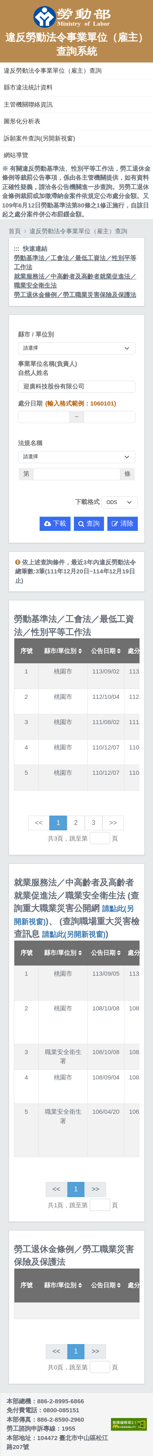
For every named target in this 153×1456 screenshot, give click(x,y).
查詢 (89, 523)
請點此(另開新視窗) (74, 934)
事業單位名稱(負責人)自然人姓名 (47, 368)
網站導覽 (16, 155)
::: (1, 60)
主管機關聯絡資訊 (28, 104)
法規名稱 (30, 442)
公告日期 (106, 650)
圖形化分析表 (22, 121)
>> (113, 822)
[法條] (76, 474)
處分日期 (67, 403)
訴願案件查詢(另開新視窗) (39, 138)
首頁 (15, 230)
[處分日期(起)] (44, 417)
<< (39, 822)
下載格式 (87, 501)
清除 (122, 523)
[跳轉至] (100, 838)
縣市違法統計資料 (28, 87)
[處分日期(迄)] (109, 417)
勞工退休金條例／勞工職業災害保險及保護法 (75, 294)
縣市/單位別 (63, 650)
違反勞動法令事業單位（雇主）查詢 (53, 70)
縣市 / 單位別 (36, 334)
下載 (55, 523)
